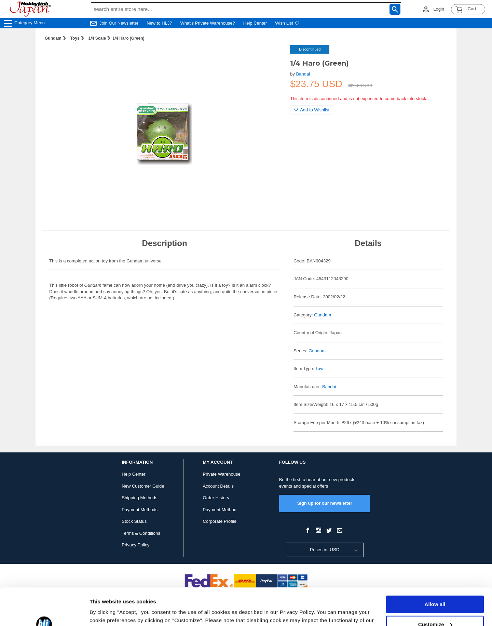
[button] (271, 57)
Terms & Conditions (141, 533)
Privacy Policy (135, 544)
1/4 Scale (97, 38)
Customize (435, 589)
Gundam (53, 38)
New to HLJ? (159, 23)
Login (438, 9)
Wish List (287, 23)
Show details (105, 612)
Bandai (303, 74)
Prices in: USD (325, 549)
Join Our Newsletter (118, 23)
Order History (216, 497)
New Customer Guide (143, 486)
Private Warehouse (222, 474)
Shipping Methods (139, 497)
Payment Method (219, 509)
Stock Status (134, 521)
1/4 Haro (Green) (128, 38)
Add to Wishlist (311, 109)
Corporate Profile (219, 521)
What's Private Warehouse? (207, 23)
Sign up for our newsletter (324, 503)
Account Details (218, 486)
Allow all (435, 569)
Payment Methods (140, 509)
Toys (75, 38)
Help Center (255, 23)
